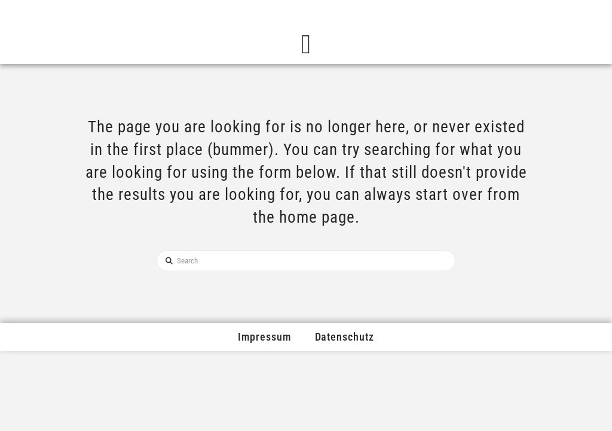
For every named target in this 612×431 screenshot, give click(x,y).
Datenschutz (344, 336)
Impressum (264, 336)
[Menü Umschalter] (306, 44)
